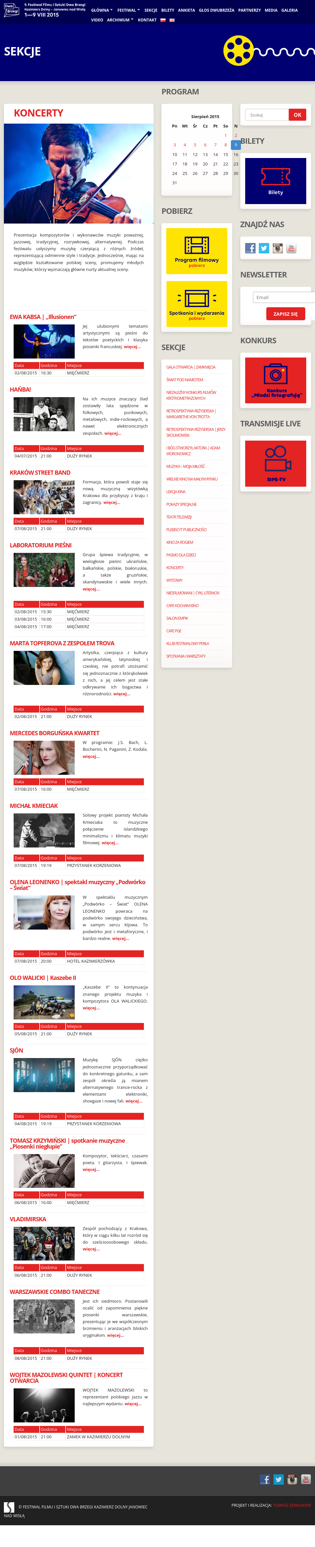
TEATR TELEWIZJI (178, 517)
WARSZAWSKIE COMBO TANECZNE (54, 1292)
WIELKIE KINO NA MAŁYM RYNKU (191, 479)
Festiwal (126, 10)
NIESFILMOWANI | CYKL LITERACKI (192, 593)
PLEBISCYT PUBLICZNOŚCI (186, 529)
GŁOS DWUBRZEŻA (216, 10)
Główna (100, 10)
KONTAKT (147, 20)
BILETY (167, 10)
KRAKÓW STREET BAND (40, 472)
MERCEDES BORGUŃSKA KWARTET (54, 733)
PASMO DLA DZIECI (181, 555)
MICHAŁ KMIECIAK (33, 806)
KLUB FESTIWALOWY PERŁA (187, 643)
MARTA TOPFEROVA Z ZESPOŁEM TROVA (62, 643)
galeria (289, 10)
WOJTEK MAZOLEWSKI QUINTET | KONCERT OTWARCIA (66, 1377)
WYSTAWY (174, 580)
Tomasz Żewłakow (292, 1505)
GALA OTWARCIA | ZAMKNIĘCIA (190, 367)
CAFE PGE (173, 631)
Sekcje (151, 10)
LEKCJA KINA (175, 491)
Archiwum (118, 20)
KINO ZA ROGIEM (179, 542)
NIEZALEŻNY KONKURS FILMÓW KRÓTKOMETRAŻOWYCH (191, 395)
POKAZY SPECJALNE (181, 504)
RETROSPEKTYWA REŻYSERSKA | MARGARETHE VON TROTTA (191, 414)
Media (271, 10)
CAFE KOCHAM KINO (182, 605)
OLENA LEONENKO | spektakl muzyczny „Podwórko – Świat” (77, 885)
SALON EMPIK (177, 618)
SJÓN (16, 1050)
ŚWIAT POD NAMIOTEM (184, 380)
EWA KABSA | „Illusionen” (43, 317)
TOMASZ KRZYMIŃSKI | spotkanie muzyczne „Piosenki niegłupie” (67, 1143)
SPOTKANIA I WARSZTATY (185, 656)
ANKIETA (186, 10)
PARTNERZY (249, 10)
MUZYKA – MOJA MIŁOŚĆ (185, 466)
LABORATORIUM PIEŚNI (40, 545)
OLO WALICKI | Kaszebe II (43, 977)
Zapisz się (286, 314)
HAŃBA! (20, 389)
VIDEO (97, 20)
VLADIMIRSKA (28, 1219)
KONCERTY (38, 112)
